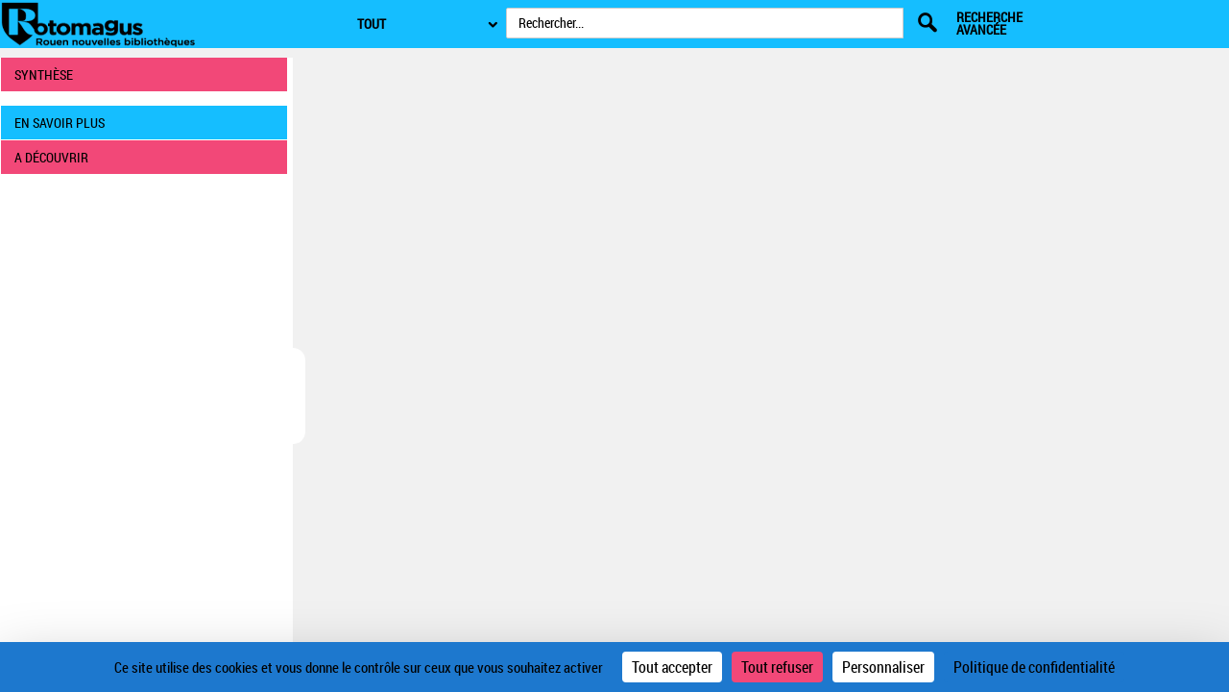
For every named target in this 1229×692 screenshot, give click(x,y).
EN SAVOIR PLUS (59, 122)
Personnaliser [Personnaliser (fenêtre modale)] (883, 667)
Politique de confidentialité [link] (1034, 667)
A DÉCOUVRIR (51, 157)
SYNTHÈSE (43, 74)
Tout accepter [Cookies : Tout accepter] (672, 667)
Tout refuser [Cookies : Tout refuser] (777, 667)
